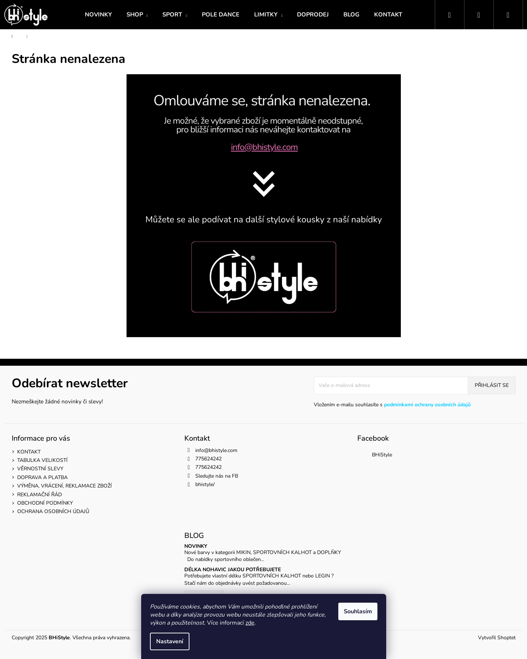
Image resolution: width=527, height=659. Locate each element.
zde (250, 623)
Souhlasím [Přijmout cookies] (358, 611)
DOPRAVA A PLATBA (42, 477)
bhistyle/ (205, 484)
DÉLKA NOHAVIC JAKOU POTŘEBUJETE (232, 569)
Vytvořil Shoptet (497, 637)
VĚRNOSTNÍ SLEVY (40, 468)
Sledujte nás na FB (216, 475)
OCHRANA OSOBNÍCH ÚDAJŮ (53, 511)
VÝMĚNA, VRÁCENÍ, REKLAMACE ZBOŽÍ (64, 485)
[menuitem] (98, 14)
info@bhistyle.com (216, 450)
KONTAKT (29, 451)
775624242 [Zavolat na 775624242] (208, 458)
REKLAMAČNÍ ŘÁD (39, 494)
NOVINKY (195, 546)
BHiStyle (382, 454)
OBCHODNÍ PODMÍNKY (45, 503)
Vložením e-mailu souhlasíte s (392, 404)
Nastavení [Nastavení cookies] (169, 641)
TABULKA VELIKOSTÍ (42, 460)
